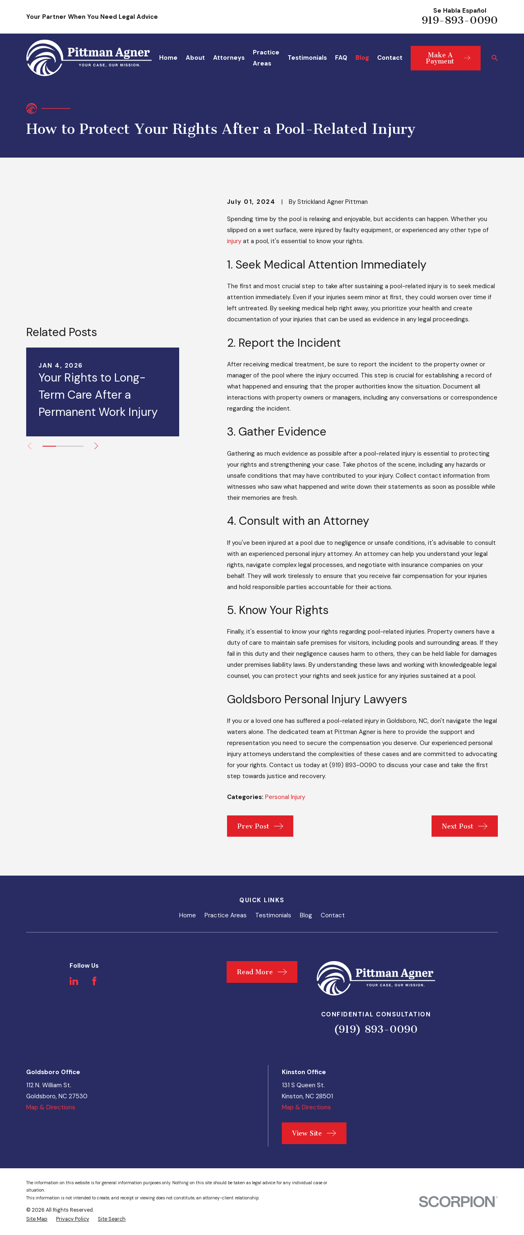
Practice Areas (226, 915)
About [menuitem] (195, 58)
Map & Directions (50, 1107)
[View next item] (96, 355)
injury (234, 241)
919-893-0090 (460, 20)
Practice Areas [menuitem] (266, 58)
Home (187, 915)
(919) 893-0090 (376, 1029)
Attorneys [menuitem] (229, 58)
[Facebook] (94, 981)
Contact (333, 915)
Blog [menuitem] (362, 58)
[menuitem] (36, 1219)
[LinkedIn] (74, 981)
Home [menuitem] (168, 58)
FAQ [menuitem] (341, 58)
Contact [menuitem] (390, 58)
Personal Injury (285, 797)
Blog (306, 915)
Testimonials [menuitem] (307, 58)
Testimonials (273, 915)
